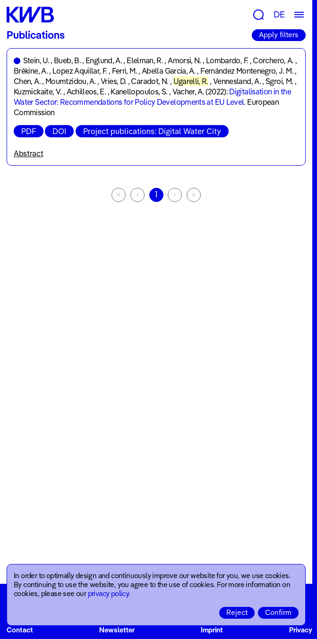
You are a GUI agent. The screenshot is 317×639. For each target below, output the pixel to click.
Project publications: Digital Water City (152, 131)
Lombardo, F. (227, 60)
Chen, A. (27, 81)
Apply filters (279, 34)
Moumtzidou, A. (70, 81)
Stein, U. (36, 60)
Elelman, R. (145, 60)
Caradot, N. (149, 81)
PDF (28, 131)
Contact (20, 629)
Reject (237, 612)
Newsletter (117, 629)
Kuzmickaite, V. (37, 91)
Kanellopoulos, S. (139, 91)
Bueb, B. (67, 60)
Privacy (300, 629)
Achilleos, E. (86, 91)
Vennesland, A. (237, 81)
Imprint (212, 629)
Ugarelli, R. (190, 81)
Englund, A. (104, 60)
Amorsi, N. (184, 60)
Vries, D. (113, 81)
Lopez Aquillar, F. (79, 71)
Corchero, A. (273, 60)
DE (279, 14)
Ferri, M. (124, 71)
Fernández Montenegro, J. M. (246, 71)
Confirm (278, 612)
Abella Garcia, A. (169, 71)
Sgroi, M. (279, 81)
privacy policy (108, 593)
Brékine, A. (31, 71)
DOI (59, 131)
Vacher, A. (188, 91)
